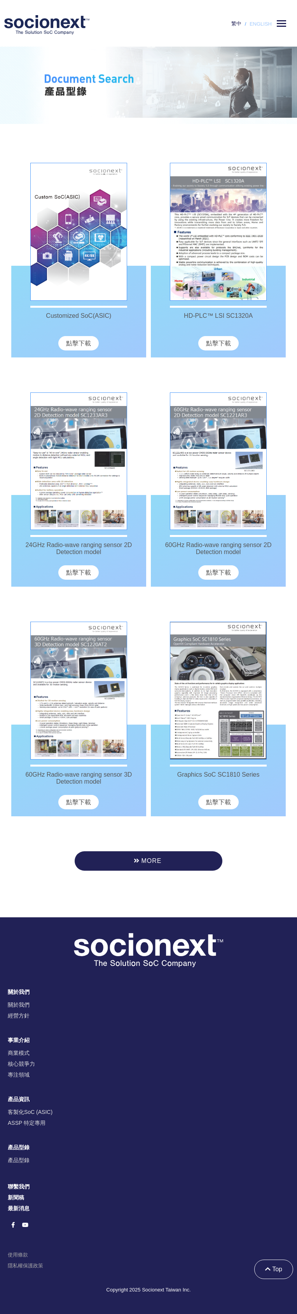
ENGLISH (261, 24)
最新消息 (19, 1208)
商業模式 (19, 1053)
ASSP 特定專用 (26, 1123)
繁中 (236, 23)
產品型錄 (19, 1160)
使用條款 (18, 1255)
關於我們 (19, 1005)
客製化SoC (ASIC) (30, 1112)
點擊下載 (78, 343)
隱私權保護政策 (25, 1266)
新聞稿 (16, 1197)
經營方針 (19, 1016)
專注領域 (19, 1075)
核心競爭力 (21, 1064)
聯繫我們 (19, 1186)
